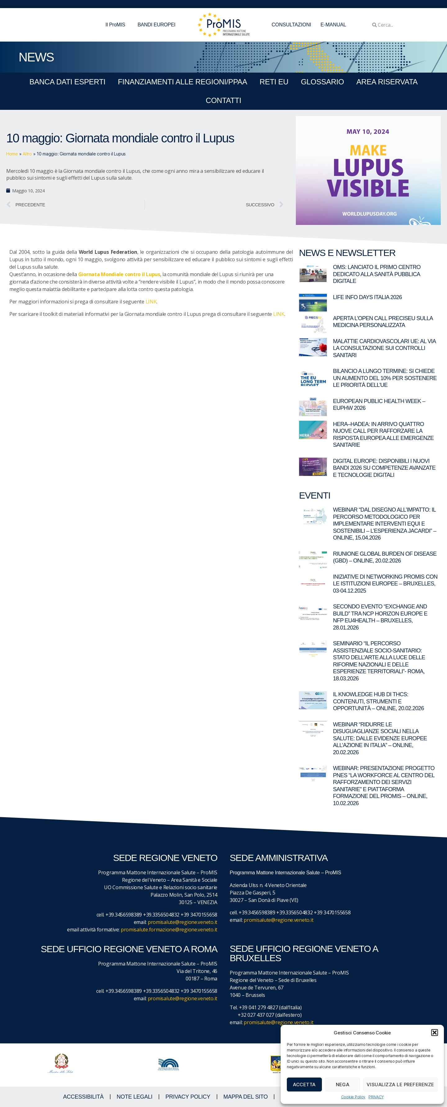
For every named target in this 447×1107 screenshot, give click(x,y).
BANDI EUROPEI (156, 24)
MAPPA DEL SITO (246, 1097)
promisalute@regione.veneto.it (182, 922)
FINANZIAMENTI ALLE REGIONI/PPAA (182, 82)
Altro (27, 153)
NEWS (36, 57)
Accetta (304, 1084)
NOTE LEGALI (134, 1097)
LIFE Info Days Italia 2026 (367, 297)
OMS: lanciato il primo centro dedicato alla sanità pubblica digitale (377, 274)
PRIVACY (375, 1097)
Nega (343, 1084)
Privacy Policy (187, 1097)
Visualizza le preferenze (400, 1084)
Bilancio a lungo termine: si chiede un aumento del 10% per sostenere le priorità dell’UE (385, 378)
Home (12, 153)
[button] (434, 1032)
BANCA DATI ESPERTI (67, 82)
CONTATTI (223, 100)
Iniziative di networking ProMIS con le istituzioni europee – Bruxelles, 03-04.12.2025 (385, 584)
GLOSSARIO (322, 82)
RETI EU (274, 82)
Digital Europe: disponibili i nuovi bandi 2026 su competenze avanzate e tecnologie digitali (384, 468)
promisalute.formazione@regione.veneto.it (169, 929)
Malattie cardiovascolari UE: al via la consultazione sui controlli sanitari (384, 348)
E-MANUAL (333, 24)
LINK (151, 301)
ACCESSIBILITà (83, 1097)
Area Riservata (387, 82)
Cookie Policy (353, 1097)
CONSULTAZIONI (291, 24)
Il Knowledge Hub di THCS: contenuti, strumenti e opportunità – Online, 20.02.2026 (378, 701)
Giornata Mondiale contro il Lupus (119, 274)
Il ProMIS (117, 25)
